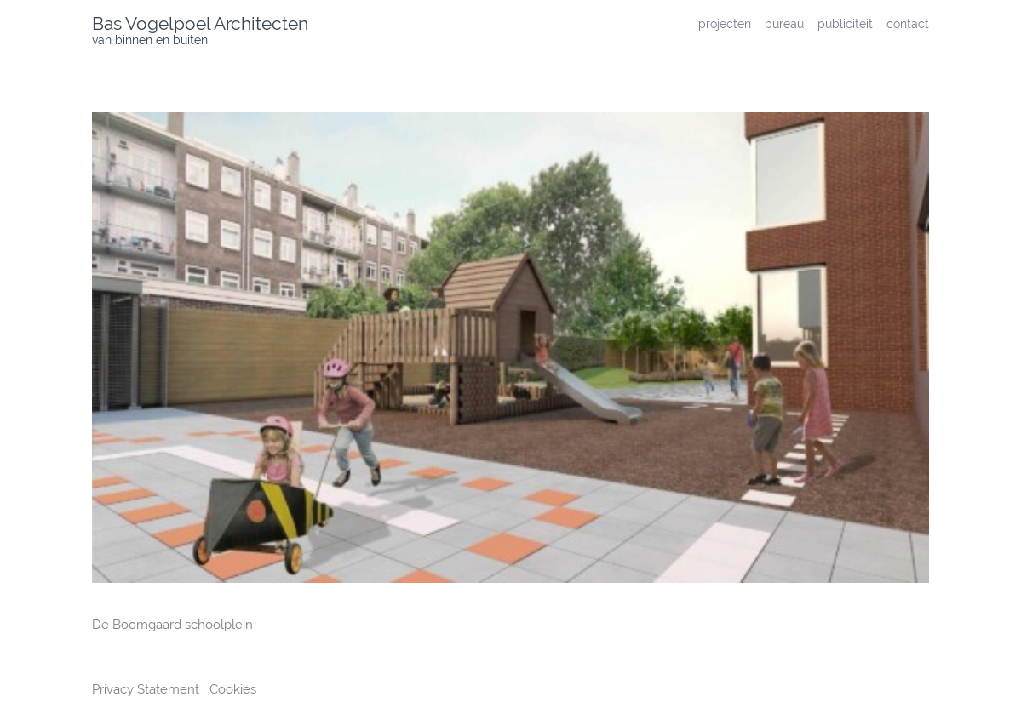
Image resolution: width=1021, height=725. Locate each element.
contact (907, 23)
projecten (724, 23)
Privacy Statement (147, 689)
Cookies (232, 689)
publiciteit (845, 23)
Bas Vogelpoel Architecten (200, 23)
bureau (784, 23)
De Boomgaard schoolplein (172, 624)
